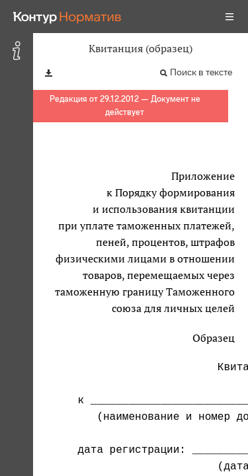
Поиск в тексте (201, 72)
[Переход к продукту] (67, 16)
